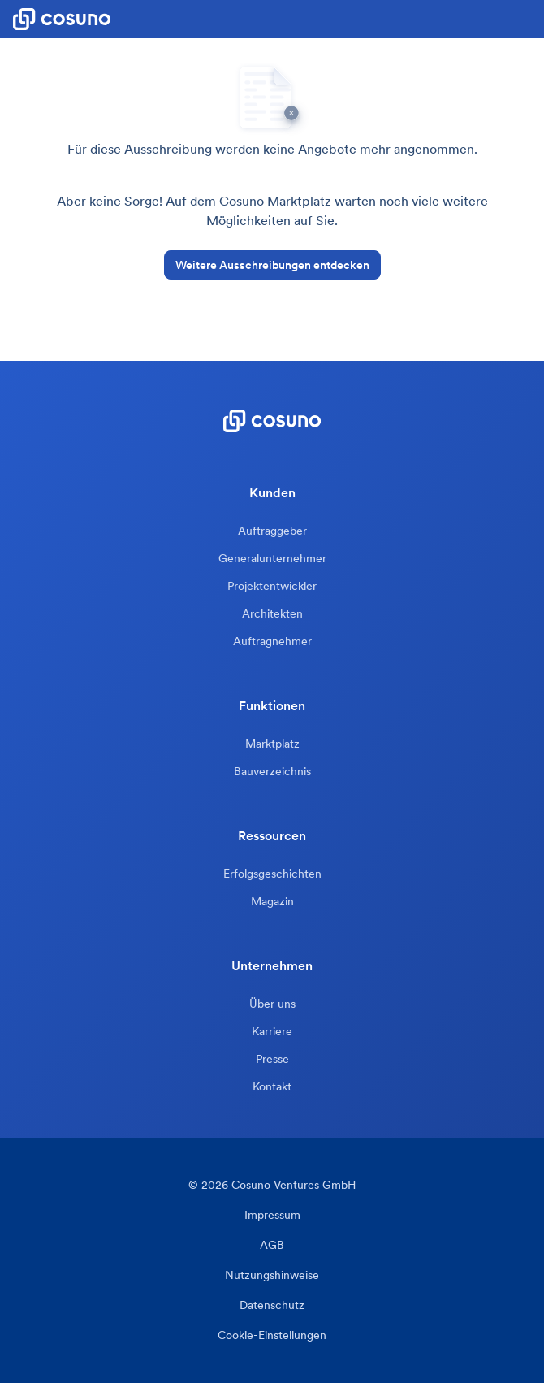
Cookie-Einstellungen (272, 1335)
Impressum (272, 1215)
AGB (272, 1245)
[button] (531, 19)
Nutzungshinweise (272, 1275)
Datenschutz (272, 1305)
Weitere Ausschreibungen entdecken (272, 265)
